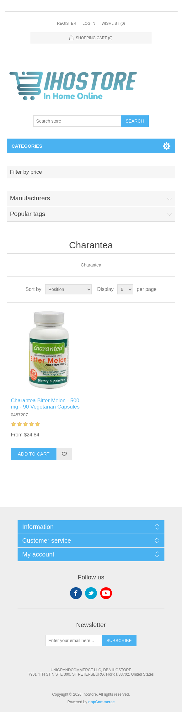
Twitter (91, 593)
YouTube (106, 593)
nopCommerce (101, 702)
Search (135, 121)
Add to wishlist (64, 454)
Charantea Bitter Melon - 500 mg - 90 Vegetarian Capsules (45, 404)
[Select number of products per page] (125, 289)
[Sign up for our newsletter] (74, 640)
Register (66, 23)
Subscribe (119, 640)
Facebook (76, 593)
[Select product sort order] (68, 289)
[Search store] (77, 121)
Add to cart (34, 453)
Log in (89, 23)
